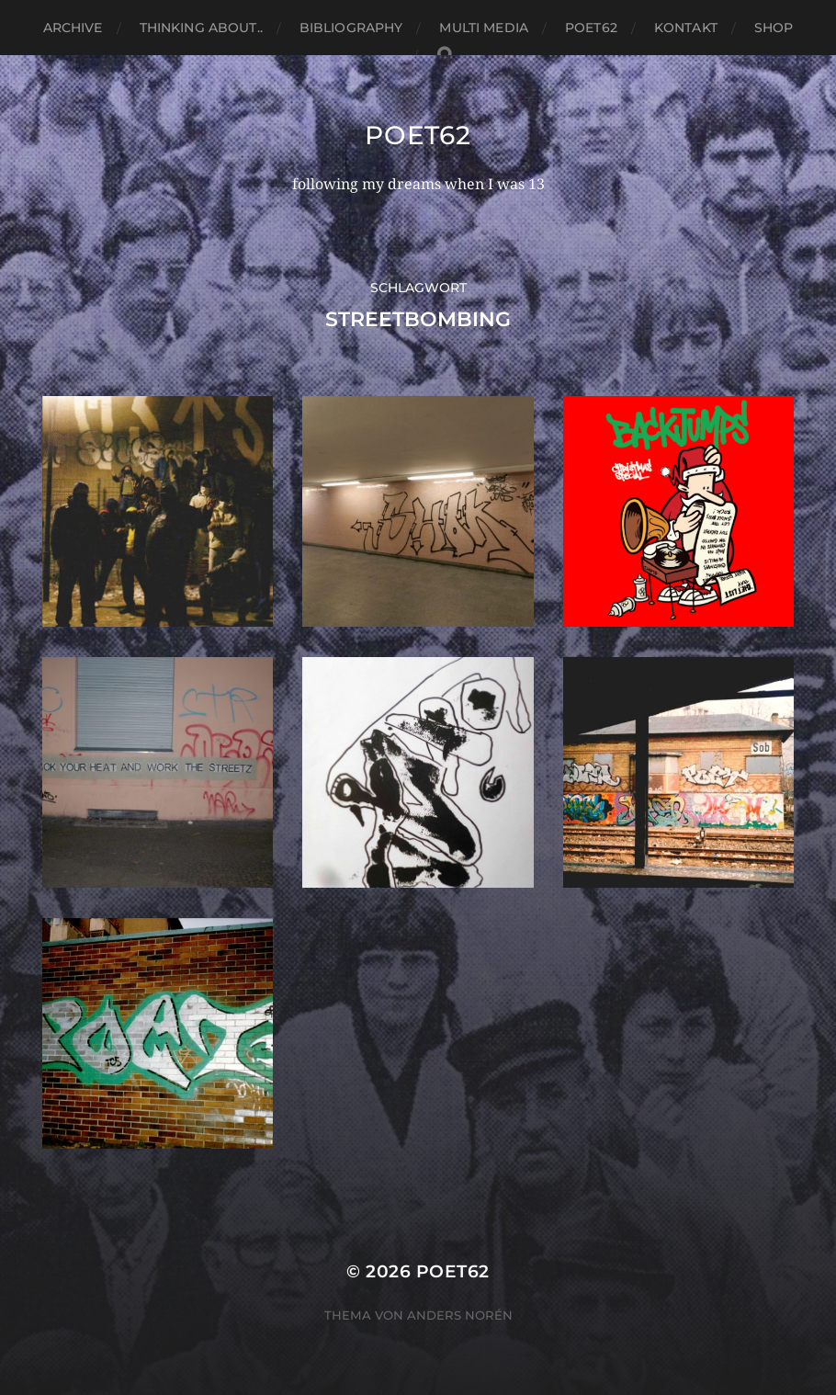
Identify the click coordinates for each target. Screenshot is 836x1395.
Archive (73, 27)
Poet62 (591, 27)
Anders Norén (460, 1315)
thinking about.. (201, 27)
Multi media (483, 27)
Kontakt (685, 27)
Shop (774, 27)
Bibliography (351, 27)
